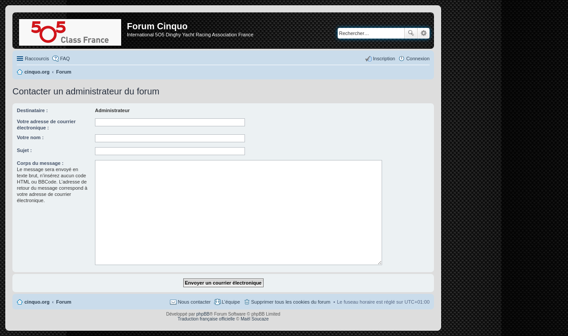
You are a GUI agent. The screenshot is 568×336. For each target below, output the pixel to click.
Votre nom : (30, 137)
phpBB (202, 314)
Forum (63, 302)
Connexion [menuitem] (418, 58)
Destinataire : (32, 110)
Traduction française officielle (206, 318)
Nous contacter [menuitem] (194, 302)
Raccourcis (37, 58)
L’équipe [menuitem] (231, 302)
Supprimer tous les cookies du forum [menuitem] (291, 302)
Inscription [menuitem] (384, 58)
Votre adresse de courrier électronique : (46, 124)
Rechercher (411, 33)
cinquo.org (37, 302)
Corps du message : (40, 163)
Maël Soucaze (254, 318)
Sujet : (24, 150)
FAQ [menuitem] (65, 58)
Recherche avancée (424, 33)
